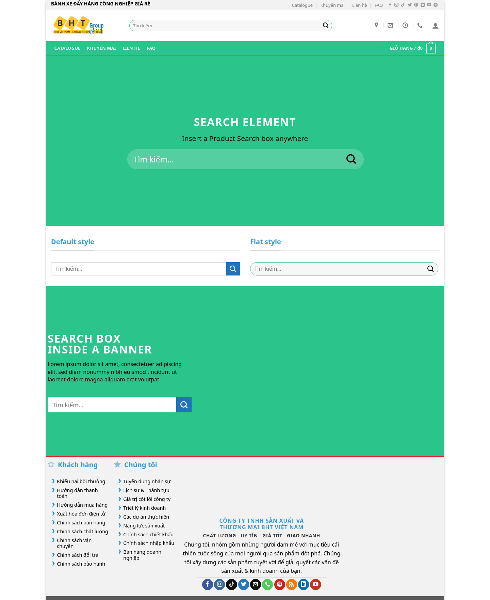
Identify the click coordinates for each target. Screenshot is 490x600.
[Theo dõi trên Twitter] (410, 5)
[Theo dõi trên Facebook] (390, 5)
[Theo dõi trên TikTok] (403, 5)
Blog (207, 580)
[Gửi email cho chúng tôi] (255, 550)
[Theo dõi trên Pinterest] (416, 5)
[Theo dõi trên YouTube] (429, 5)
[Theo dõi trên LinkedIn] (423, 5)
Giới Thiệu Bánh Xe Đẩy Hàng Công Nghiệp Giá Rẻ (109, 580)
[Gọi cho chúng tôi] (267, 550)
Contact (226, 580)
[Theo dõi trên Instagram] (396, 5)
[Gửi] (326, 25)
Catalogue (302, 5)
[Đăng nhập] (435, 25)
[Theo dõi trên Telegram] (436, 5)
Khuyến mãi (332, 5)
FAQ (379, 5)
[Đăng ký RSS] (291, 550)
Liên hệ (359, 5)
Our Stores (183, 580)
